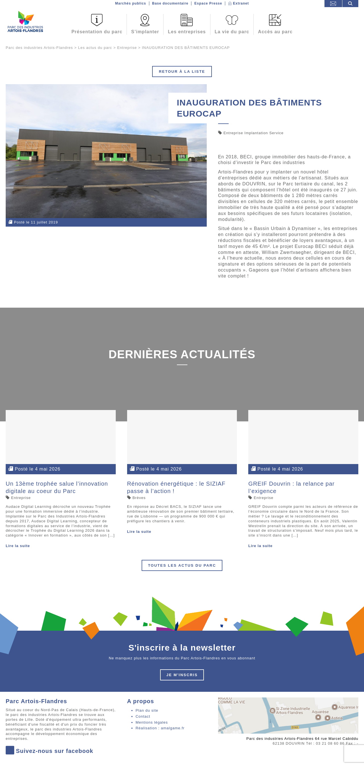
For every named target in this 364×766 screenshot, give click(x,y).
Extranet (241, 3)
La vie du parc (232, 31)
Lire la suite (18, 546)
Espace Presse (208, 3)
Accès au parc (275, 31)
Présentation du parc (96, 31)
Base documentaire (170, 3)
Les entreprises (187, 31)
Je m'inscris (182, 675)
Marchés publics (130, 3)
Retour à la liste (182, 71)
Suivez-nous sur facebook (49, 751)
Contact (143, 716)
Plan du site (147, 710)
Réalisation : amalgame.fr (160, 728)
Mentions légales (152, 722)
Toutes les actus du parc (182, 565)
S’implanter (145, 31)
